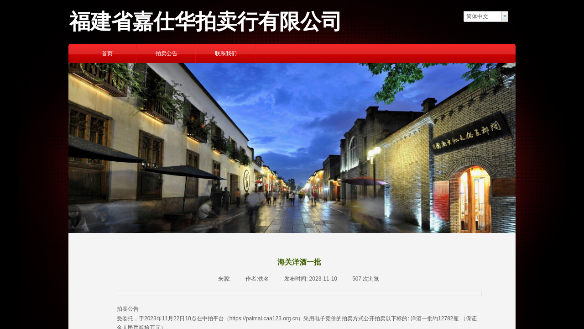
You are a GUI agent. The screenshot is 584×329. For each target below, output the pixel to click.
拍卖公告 (166, 53)
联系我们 (226, 53)
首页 (107, 53)
